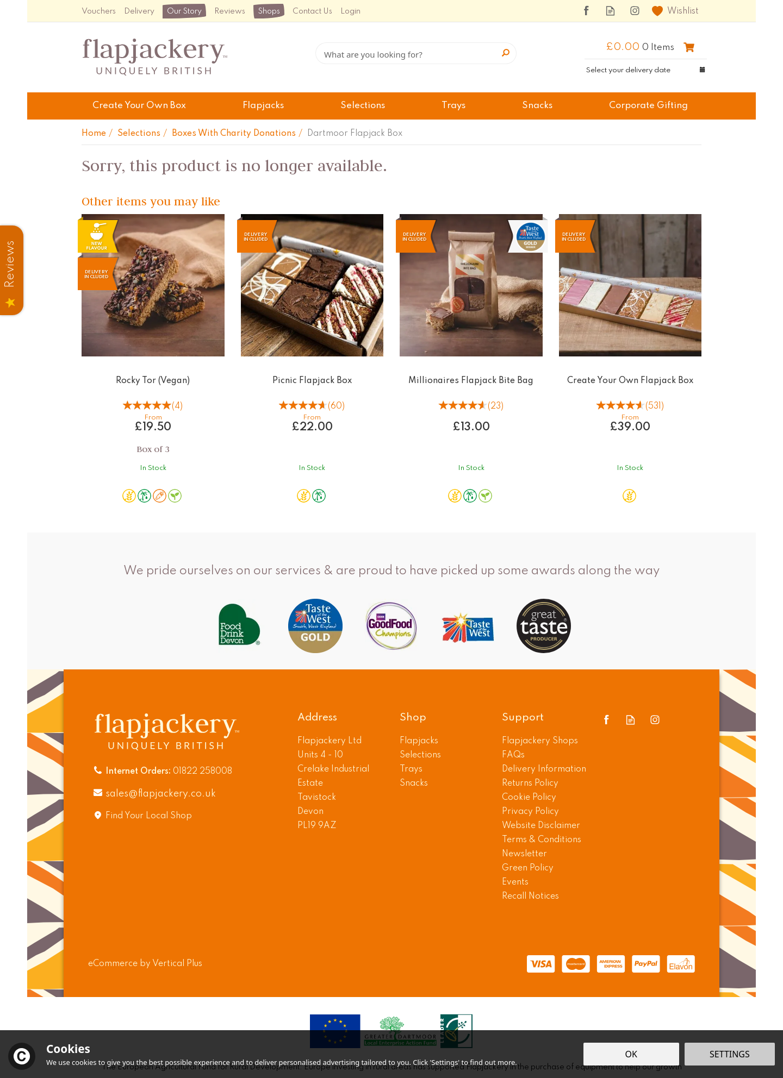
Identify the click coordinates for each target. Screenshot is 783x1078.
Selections (420, 755)
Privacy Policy (530, 811)
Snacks (414, 783)
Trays (411, 769)
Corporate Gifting (648, 105)
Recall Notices (530, 896)
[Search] (416, 53)
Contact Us (312, 11)
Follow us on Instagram (635, 10)
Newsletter (524, 854)
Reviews (229, 11)
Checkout (689, 47)
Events (515, 882)
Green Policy (528, 868)
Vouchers (99, 11)
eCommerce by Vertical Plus (145, 964)
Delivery (139, 11)
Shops (269, 11)
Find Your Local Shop (148, 816)
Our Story (184, 11)
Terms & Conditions (541, 840)
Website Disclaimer (541, 826)
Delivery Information (544, 769)
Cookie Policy (529, 797)
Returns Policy (530, 783)
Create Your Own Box (139, 105)
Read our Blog (610, 10)
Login (350, 11)
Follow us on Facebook (586, 10)
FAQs (513, 755)
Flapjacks (419, 741)
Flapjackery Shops (540, 741)
